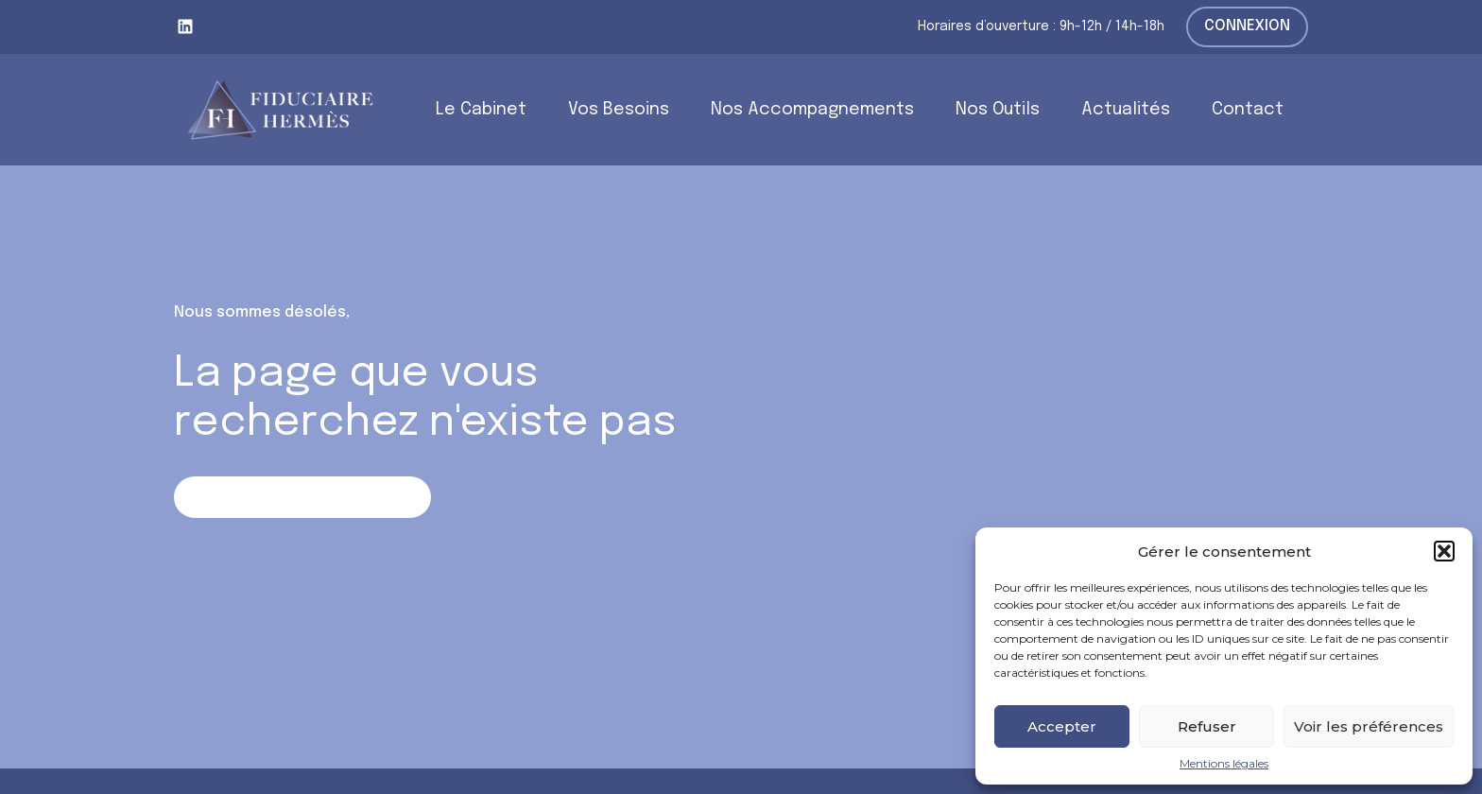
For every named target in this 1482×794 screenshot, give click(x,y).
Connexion (1247, 26)
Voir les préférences (1368, 726)
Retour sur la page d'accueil (302, 497)
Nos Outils (998, 109)
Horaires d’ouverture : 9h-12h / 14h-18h (1041, 26)
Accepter (1061, 726)
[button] (1444, 551)
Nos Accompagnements (812, 109)
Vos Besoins (618, 109)
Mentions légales (1224, 763)
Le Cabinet (481, 109)
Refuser (1207, 726)
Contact (1248, 109)
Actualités (1125, 109)
